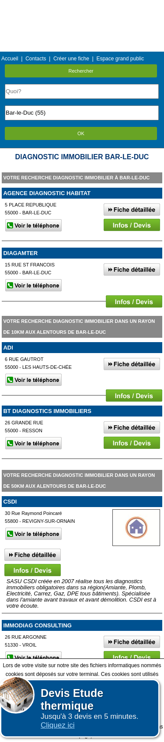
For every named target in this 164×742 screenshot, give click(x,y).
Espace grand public (120, 59)
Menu (82, 6)
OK (80, 133)
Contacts (35, 59)
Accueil (9, 59)
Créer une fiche (71, 59)
